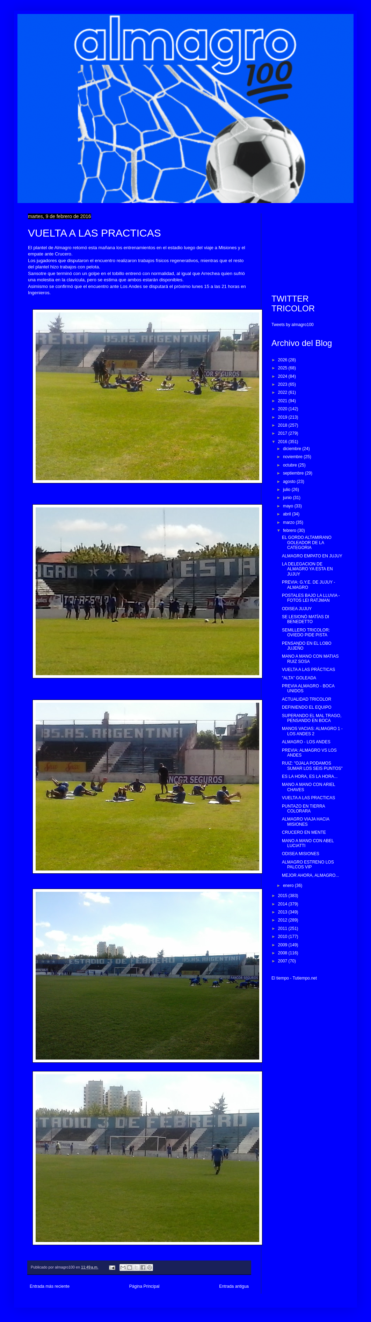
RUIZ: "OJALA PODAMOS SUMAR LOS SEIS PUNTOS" (312, 766)
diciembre (292, 448)
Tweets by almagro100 (292, 324)
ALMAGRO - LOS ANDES (306, 741)
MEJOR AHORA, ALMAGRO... (310, 875)
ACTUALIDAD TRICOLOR (306, 699)
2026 (283, 359)
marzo (289, 522)
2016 (283, 441)
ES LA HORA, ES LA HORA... (309, 776)
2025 (283, 368)
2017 (283, 433)
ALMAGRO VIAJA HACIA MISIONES (305, 821)
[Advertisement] (307, 248)
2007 (283, 961)
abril (287, 514)
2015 (283, 895)
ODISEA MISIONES (300, 853)
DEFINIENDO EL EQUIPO (307, 707)
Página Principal (144, 1286)
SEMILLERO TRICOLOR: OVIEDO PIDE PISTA (306, 632)
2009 (283, 944)
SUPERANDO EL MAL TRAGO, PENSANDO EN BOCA (311, 718)
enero (289, 885)
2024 (283, 376)
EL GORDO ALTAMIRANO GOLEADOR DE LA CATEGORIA (307, 542)
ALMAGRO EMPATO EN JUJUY (312, 556)
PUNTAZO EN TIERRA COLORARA (303, 809)
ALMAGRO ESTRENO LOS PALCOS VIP (308, 864)
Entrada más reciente (50, 1286)
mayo (288, 506)
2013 (283, 912)
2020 (283, 408)
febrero (290, 530)
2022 (283, 392)
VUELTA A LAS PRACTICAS (308, 797)
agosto (290, 481)
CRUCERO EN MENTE (304, 832)
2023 (283, 384)
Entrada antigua (234, 1286)
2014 (283, 904)
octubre (290, 465)
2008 (283, 953)
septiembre (294, 473)
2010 (283, 936)
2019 (283, 417)
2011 (283, 928)
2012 (283, 920)
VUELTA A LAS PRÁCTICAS (308, 669)
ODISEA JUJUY (297, 608)
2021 (283, 400)
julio (287, 489)
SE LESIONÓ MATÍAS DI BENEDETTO (305, 619)
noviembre (293, 456)
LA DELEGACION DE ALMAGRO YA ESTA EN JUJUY (307, 569)
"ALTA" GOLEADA (299, 678)
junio (288, 497)
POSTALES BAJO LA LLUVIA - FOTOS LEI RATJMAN (311, 598)
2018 (283, 425)
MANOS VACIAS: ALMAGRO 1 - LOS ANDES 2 (312, 731)
